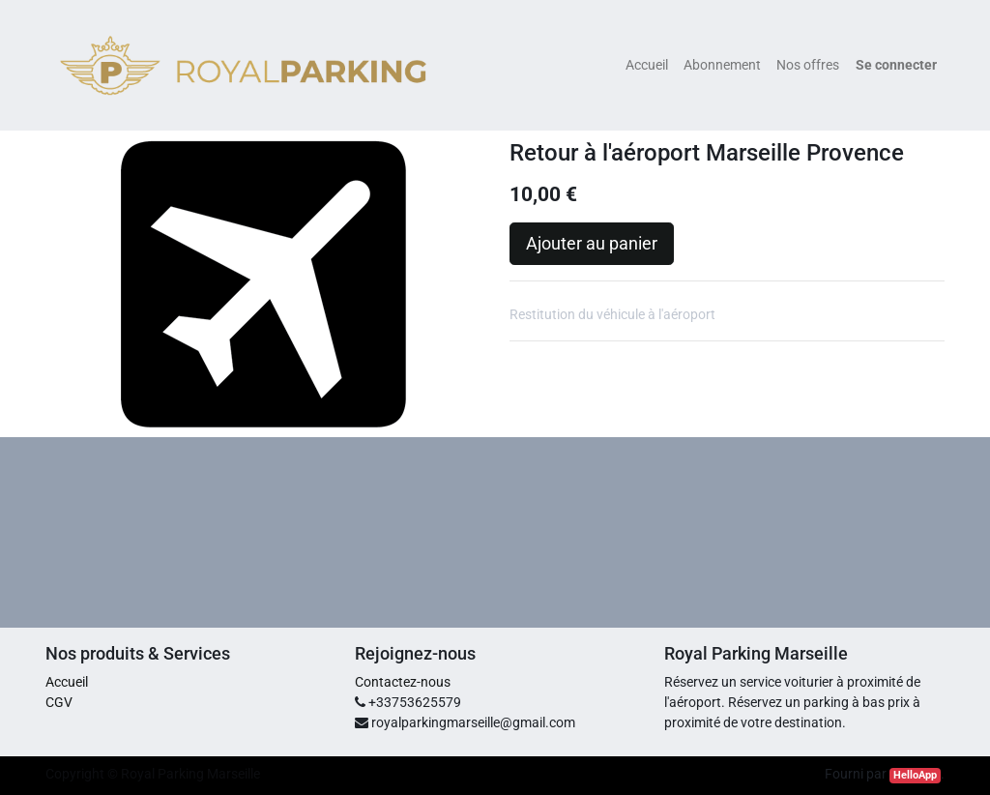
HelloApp (915, 775)
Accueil (66, 682)
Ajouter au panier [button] (591, 243)
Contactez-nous (403, 682)
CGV (59, 702)
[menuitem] (647, 65)
